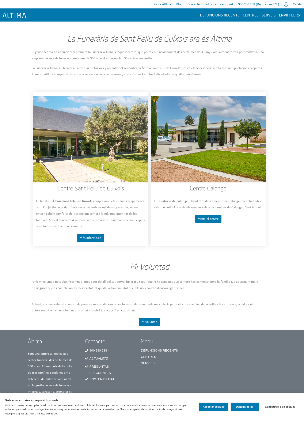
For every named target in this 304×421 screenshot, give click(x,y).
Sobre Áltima (162, 4)
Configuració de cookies (280, 406)
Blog (179, 4)
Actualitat (98, 358)
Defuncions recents (219, 15)
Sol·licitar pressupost (219, 4)
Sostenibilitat (101, 379)
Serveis (269, 15)
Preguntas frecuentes (100, 370)
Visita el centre (208, 219)
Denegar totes (245, 406)
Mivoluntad (149, 322)
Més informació (90, 238)
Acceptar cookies (213, 406)
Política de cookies (47, 413)
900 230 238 (98, 350)
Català (297, 4)
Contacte (193, 4)
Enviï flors (289, 15)
